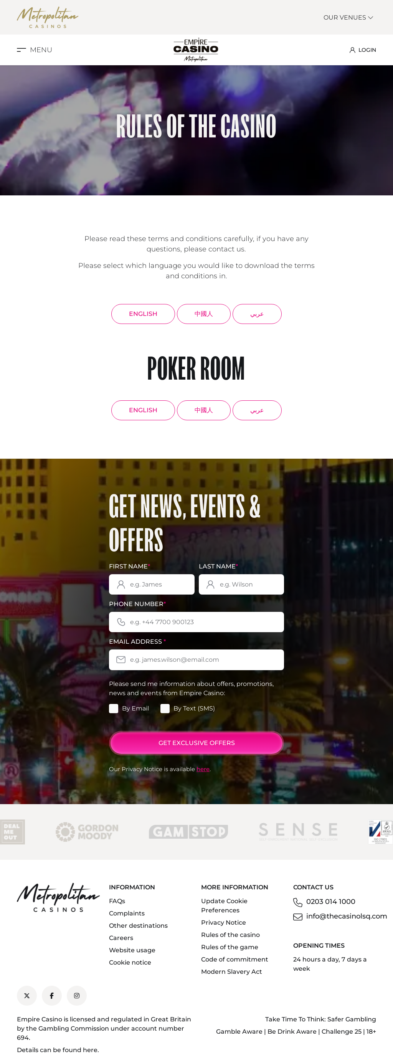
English (143, 313)
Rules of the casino (230, 934)
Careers (121, 938)
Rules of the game (229, 947)
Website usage (132, 950)
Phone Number (137, 604)
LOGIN (363, 49)
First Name (129, 566)
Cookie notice (130, 962)
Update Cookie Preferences (224, 905)
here (203, 769)
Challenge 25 (342, 1031)
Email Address (137, 641)
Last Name (218, 566)
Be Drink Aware (292, 1031)
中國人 (204, 313)
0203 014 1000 (330, 901)
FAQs (117, 901)
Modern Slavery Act (231, 971)
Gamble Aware (239, 1031)
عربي (257, 313)
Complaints (127, 913)
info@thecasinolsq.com (346, 916)
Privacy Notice (223, 922)
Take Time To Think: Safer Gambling (320, 1019)
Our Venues (349, 17)
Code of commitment (234, 959)
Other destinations (138, 925)
